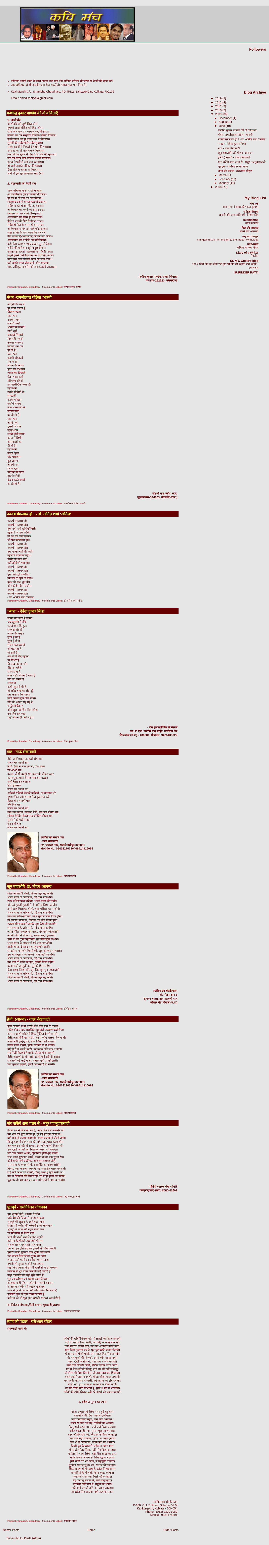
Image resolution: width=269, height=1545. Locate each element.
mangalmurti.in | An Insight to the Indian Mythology (227, 239)
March (223, 175)
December (226, 118)
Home (91, 1530)
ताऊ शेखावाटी (70, 876)
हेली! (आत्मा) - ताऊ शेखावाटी (28, 1019)
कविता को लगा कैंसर (247, 247)
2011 (218, 106)
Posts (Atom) (32, 1538)
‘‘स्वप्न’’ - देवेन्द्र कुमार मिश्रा (25, 611)
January (224, 183)
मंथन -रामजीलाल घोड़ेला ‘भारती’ (29, 297)
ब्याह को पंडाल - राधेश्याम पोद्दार (29, 1322)
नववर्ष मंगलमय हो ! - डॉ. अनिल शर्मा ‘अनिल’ (39, 514)
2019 (218, 98)
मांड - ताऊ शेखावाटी (21, 752)
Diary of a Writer (247, 252)
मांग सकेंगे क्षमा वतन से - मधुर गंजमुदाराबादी (38, 1123)
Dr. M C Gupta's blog (244, 260)
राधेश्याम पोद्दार (70, 1521)
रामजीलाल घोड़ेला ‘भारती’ (75, 503)
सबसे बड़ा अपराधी (249, 231)
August (223, 121)
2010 (218, 110)
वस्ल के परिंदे (251, 223)
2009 (218, 114)
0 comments (48, 287)
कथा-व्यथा (252, 244)
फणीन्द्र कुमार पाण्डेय (72, 287)
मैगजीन (254, 255)
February (225, 179)
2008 (218, 187)
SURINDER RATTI (246, 272)
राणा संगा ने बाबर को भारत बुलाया (240, 206)
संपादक (254, 203)
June (222, 125)
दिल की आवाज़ (250, 228)
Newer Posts (11, 1530)
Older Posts (171, 1530)
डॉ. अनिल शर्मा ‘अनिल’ (73, 601)
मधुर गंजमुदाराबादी (72, 1196)
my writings (250, 236)
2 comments (48, 1196)
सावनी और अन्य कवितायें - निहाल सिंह (238, 214)
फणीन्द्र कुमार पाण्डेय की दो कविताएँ (32, 113)
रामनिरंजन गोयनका (72, 1311)
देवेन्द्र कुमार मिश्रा (71, 741)
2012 (218, 102)
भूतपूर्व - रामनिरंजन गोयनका (27, 1207)
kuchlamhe (250, 219)
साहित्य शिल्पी (250, 211)
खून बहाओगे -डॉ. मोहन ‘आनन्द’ (29, 886)
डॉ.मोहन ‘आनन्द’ (71, 1009)
